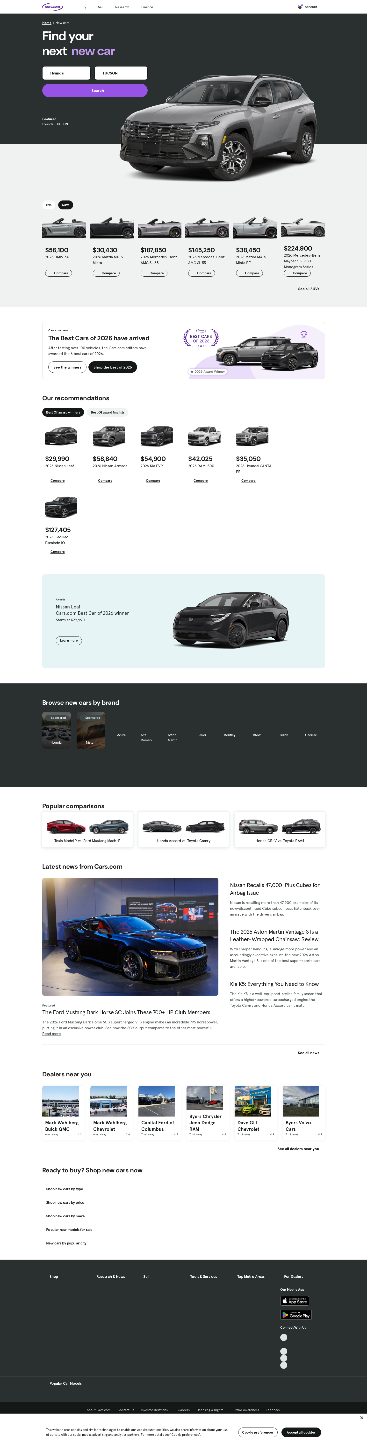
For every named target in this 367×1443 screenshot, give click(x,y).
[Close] (361, 1418)
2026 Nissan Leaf (59, 465)
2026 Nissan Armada (110, 465)
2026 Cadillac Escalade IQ (56, 539)
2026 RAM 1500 (201, 465)
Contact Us (125, 1410)
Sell (100, 7)
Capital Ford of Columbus (157, 1125)
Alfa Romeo (146, 737)
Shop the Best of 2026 (113, 367)
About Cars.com (99, 1410)
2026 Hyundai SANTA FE (254, 468)
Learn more (69, 640)
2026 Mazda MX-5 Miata (108, 259)
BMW (257, 735)
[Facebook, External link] (283, 1344)
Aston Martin (172, 737)
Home (46, 23)
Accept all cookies (301, 1432)
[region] (183, 1428)
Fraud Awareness (246, 1410)
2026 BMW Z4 (57, 256)
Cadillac (311, 735)
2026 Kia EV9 (152, 465)
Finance (147, 7)
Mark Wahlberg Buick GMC (62, 1125)
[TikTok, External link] (283, 1337)
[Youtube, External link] (283, 1351)
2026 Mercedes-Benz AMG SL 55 (206, 259)
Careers (184, 1410)
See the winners (67, 367)
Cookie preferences (257, 1432)
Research (122, 7)
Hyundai (56, 742)
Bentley (229, 735)
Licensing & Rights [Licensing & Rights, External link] (211, 1410)
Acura (121, 735)
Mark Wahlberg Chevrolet (110, 1125)
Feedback (273, 1410)
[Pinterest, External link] (283, 1365)
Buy (83, 7)
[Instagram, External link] (283, 1358)
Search (95, 90)
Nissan (90, 742)
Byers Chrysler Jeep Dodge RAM (205, 1122)
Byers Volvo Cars (298, 1125)
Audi (202, 735)
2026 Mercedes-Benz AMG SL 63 (159, 259)
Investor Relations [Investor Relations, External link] (156, 1410)
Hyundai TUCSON (55, 124)
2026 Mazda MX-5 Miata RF (251, 259)
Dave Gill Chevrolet (248, 1125)
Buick (284, 735)
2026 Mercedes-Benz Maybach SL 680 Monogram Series (302, 261)
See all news (311, 1052)
